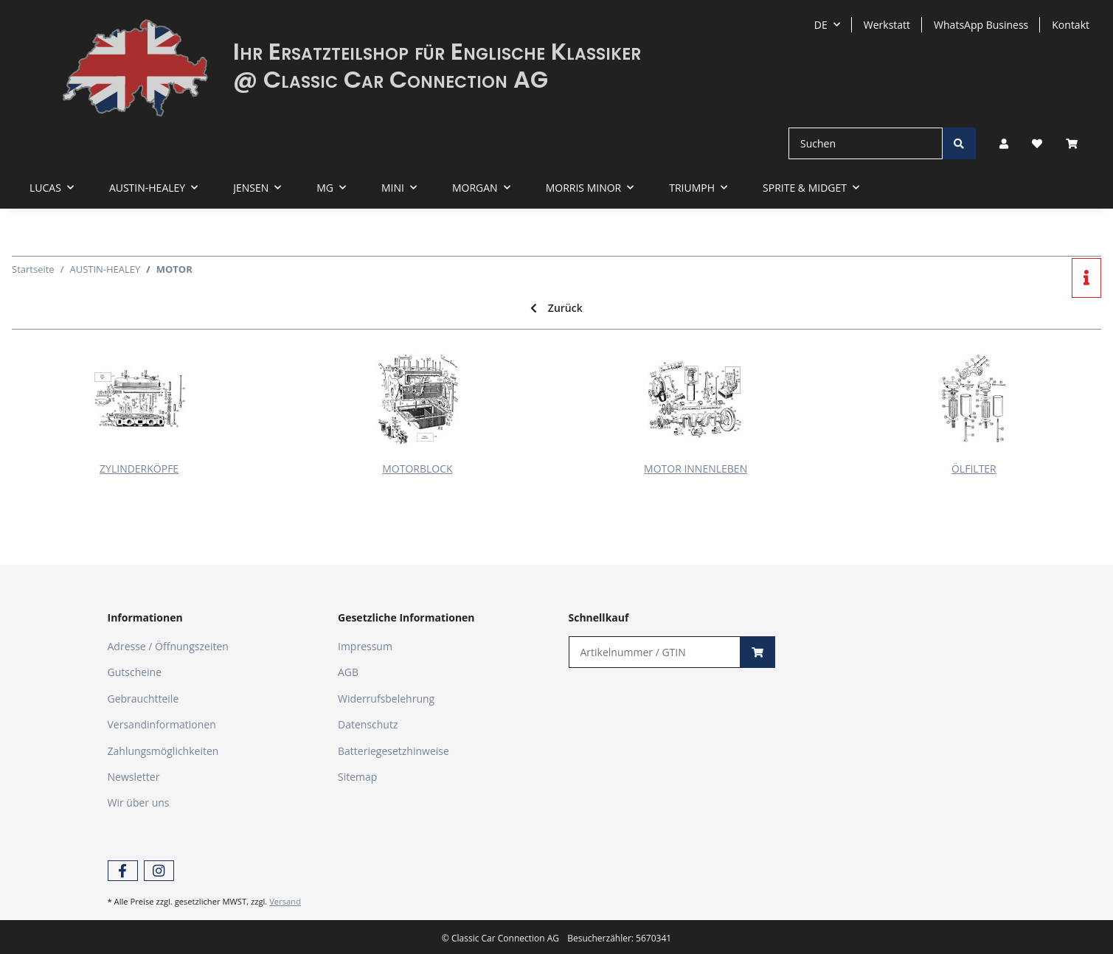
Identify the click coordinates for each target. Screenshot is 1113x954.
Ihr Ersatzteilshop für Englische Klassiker (437, 51)
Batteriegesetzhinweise (393, 751)
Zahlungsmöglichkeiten (163, 751)
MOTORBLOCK (417, 469)
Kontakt (1070, 25)
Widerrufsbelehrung (386, 699)
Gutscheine (135, 672)
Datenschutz (368, 724)
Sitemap (357, 777)
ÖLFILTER (973, 469)
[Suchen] (865, 143)
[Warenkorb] (1077, 143)
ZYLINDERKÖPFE (139, 469)
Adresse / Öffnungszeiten (168, 646)
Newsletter (134, 777)
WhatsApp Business (981, 25)
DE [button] (821, 25)
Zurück (556, 308)
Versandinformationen (162, 724)
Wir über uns (139, 802)
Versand (285, 901)
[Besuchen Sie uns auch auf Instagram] (159, 871)
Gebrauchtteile (143, 699)
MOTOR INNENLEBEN (695, 469)
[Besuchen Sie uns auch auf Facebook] (123, 871)
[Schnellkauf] (655, 652)
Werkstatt (887, 25)
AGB (348, 672)
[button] (1004, 143)
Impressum (365, 646)
